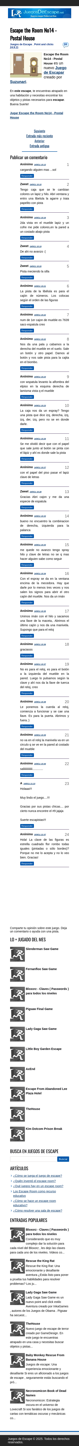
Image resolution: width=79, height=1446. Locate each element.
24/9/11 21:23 (29, 784)
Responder (27, 176)
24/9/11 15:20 (36, 266)
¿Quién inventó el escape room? (34, 1181)
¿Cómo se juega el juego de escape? (37, 1175)
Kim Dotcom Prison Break (44, 1128)
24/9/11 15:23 (40, 377)
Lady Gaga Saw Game (41, 1029)
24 (65, 44)
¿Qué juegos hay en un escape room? (38, 1186)
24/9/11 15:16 (40, 218)
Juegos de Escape (21, 44)
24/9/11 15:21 (40, 286)
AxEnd (30, 1069)
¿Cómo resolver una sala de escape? (37, 1210)
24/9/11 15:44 (40, 764)
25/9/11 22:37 (40, 835)
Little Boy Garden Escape (44, 1049)
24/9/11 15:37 (40, 664)
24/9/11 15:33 (40, 516)
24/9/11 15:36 (40, 644)
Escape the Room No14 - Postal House (33, 34)
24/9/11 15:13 (40, 165)
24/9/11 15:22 (40, 315)
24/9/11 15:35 (40, 611)
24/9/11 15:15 (36, 184)
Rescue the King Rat (40, 1261)
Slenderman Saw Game (42, 949)
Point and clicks (43, 44)
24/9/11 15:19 (36, 246)
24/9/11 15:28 (36, 492)
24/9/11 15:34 (40, 574)
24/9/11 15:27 (40, 467)
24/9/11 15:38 (40, 702)
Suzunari (18, 82)
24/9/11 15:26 (40, 439)
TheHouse (33, 1109)
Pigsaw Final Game (39, 1009)
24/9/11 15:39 (40, 735)
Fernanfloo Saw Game (41, 969)
